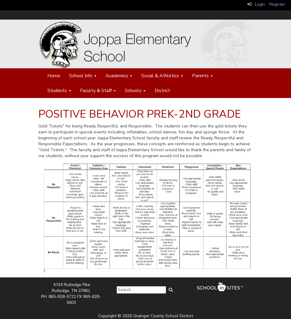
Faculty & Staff (98, 90)
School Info (83, 75)
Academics (118, 75)
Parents (202, 75)
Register (277, 4)
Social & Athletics (162, 75)
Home (53, 75)
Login (256, 4)
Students (59, 90)
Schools (135, 90)
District (162, 90)
